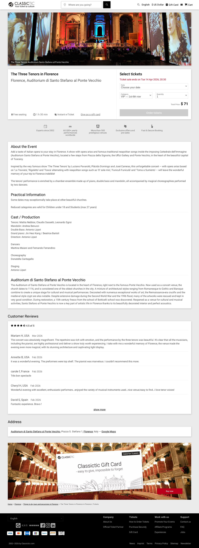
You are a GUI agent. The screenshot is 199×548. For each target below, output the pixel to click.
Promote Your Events (165, 522)
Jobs (182, 532)
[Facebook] (18, 525)
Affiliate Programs (163, 527)
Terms (149, 543)
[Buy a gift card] (99, 471)
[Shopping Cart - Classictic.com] (189, 4)
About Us (107, 522)
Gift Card (133, 532)
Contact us (185, 522)
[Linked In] (53, 526)
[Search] (107, 4)
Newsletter (186, 543)
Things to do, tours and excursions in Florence (40, 504)
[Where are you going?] (83, 3)
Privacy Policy (161, 543)
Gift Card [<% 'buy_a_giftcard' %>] (172, 4)
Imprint (140, 543)
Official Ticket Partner (113, 527)
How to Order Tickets (139, 522)
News (132, 543)
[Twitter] (48, 526)
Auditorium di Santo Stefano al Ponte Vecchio (35, 431)
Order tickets (154, 112)
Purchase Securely (138, 527)
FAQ (182, 527)
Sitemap (174, 543)
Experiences (160, 532)
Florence (88, 431)
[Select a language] (35, 518)
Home (10, 504)
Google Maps (108, 431)
